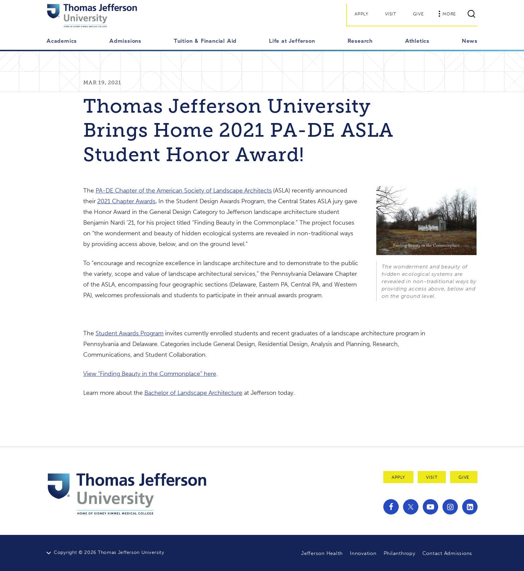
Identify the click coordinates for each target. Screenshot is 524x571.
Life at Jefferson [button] (292, 40)
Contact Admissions (447, 553)
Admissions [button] (125, 40)
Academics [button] (61, 40)
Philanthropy (399, 553)
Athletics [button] (417, 40)
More (447, 14)
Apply (361, 13)
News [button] (470, 40)
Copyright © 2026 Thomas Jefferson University (109, 552)
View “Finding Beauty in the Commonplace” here (149, 373)
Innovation (363, 553)
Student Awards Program (129, 333)
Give (418, 13)
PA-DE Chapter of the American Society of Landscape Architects (184, 190)
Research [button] (360, 40)
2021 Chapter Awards (126, 201)
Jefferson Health (322, 553)
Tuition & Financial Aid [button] (205, 40)
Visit (390, 13)
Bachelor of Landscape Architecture (193, 392)
